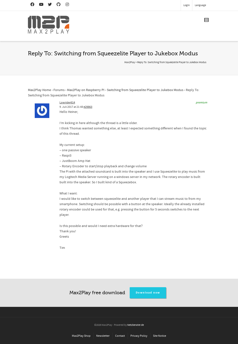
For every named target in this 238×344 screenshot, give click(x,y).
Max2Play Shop (81, 336)
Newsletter (103, 336)
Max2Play (129, 62)
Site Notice (159, 336)
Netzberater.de (135, 325)
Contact (120, 336)
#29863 (88, 107)
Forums (59, 90)
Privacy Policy (138, 336)
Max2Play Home (39, 90)
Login (186, 5)
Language (200, 5)
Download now (148, 293)
